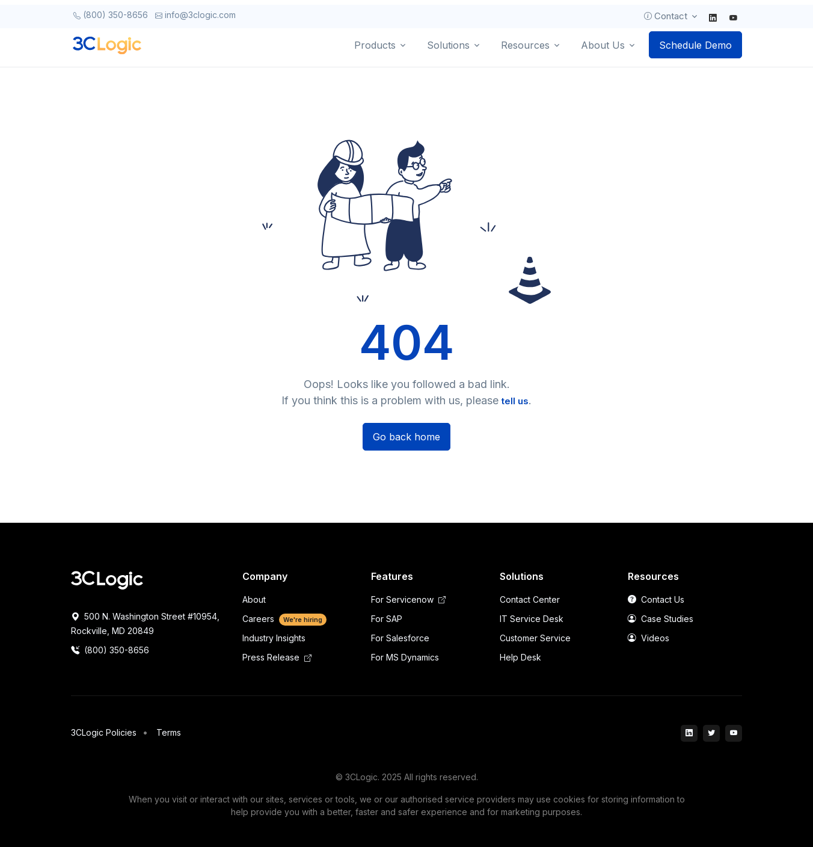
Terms (168, 732)
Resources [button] (525, 45)
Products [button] (375, 45)
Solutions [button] (448, 45)
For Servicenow (408, 599)
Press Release (276, 657)
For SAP (386, 619)
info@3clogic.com (195, 15)
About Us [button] (603, 45)
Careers (284, 619)
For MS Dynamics (405, 657)
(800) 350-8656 (110, 15)
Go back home (406, 437)
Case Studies (660, 619)
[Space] (107, 579)
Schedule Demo (695, 45)
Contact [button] (664, 16)
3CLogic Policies (104, 732)
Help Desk (520, 657)
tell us (515, 401)
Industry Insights (273, 638)
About (254, 599)
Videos (648, 638)
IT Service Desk (531, 619)
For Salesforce (400, 638)
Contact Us (656, 599)
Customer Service (535, 638)
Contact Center (530, 599)
